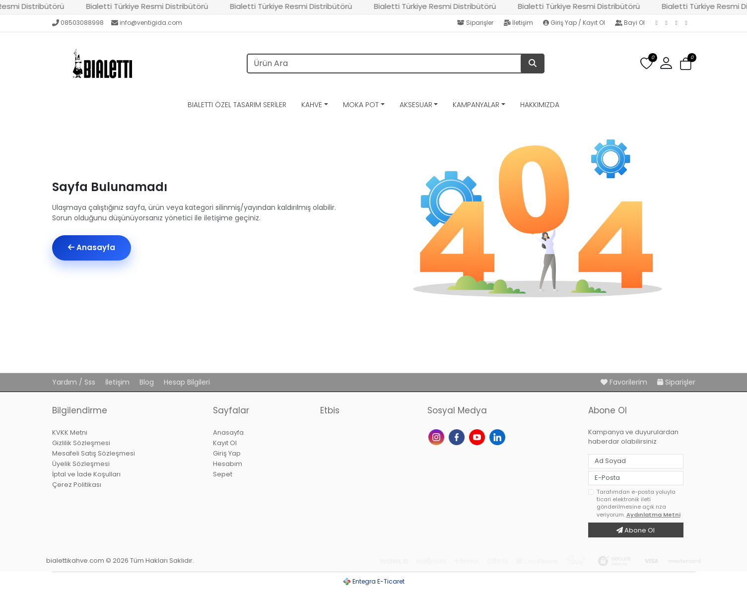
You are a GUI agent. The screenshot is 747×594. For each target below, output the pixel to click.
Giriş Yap (227, 453)
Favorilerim (625, 382)
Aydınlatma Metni (653, 515)
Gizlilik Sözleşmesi (81, 443)
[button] (666, 63)
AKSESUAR (416, 105)
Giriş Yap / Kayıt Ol (575, 22)
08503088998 (78, 22)
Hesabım (227, 463)
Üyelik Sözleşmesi (81, 463)
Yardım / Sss (74, 382)
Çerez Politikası (76, 484)
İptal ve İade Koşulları (86, 474)
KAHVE (311, 105)
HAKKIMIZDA (539, 105)
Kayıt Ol (225, 443)
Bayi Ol (630, 22)
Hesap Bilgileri (187, 382)
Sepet (222, 474)
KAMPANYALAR (476, 105)
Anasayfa (91, 247)
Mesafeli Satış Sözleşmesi (93, 453)
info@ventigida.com (146, 22)
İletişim (519, 22)
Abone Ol (635, 530)
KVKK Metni (69, 432)
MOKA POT (361, 105)
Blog (147, 382)
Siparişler (476, 22)
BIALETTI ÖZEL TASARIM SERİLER (237, 105)
